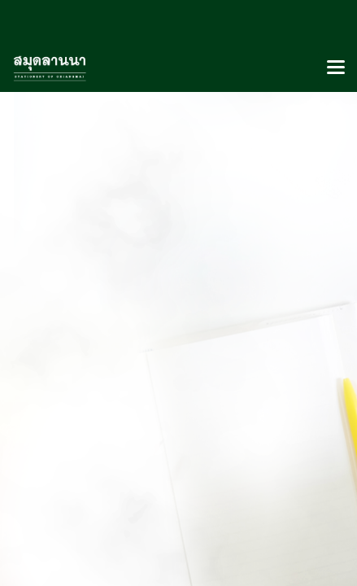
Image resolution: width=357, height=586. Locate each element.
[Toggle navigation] (336, 68)
